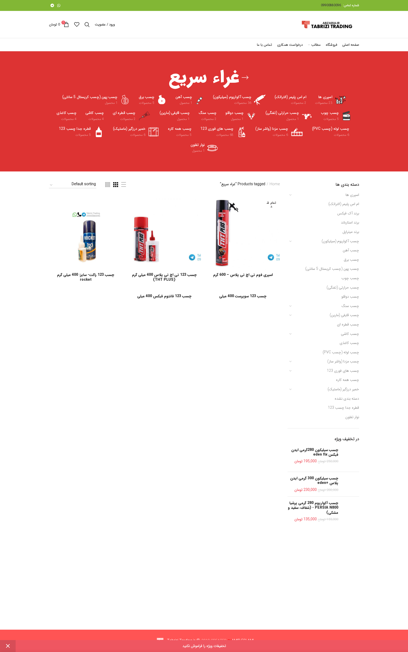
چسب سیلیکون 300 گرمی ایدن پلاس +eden (314, 480)
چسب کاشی (350, 334)
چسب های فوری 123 (343, 371)
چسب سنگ (350, 306)
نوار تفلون (352, 417)
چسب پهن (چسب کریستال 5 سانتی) (332, 269)
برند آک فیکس (348, 213)
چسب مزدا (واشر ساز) (343, 361)
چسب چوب (350, 278)
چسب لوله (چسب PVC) (341, 352)
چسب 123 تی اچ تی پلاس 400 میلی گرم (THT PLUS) (164, 277)
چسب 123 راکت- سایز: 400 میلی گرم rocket (85, 277)
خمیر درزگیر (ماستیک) (343, 389)
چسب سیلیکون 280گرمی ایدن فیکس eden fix (314, 452)
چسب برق (351, 260)
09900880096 (331, 5)
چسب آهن (351, 250)
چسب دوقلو (350, 296)
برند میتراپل (350, 232)
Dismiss (8, 646)
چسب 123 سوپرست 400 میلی (242, 296)
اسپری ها (352, 195)
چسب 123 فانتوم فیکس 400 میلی (164, 296)
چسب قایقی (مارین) (344, 315)
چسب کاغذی (349, 343)
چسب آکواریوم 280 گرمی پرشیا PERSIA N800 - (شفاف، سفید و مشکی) (313, 508)
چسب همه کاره (347, 380)
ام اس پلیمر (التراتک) (343, 204)
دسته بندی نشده (347, 398)
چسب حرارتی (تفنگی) (343, 287)
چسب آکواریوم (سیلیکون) (340, 241)
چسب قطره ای (348, 324)
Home (275, 184)
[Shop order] (72, 185)
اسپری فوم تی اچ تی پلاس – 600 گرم (243, 274)
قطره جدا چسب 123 (343, 408)
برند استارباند (350, 222)
